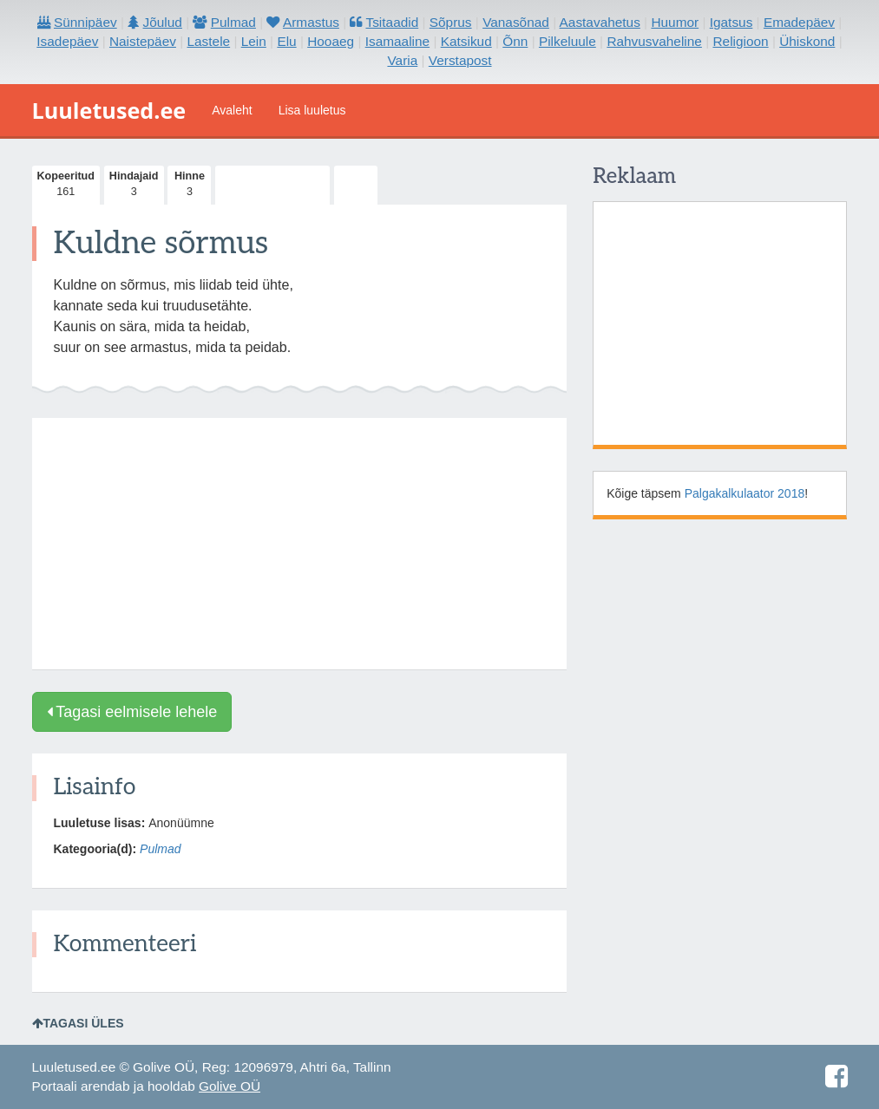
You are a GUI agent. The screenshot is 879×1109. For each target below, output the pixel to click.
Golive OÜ (229, 1086)
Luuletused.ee (109, 110)
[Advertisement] (300, 543)
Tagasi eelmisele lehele (132, 712)
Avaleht (232, 110)
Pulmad (160, 849)
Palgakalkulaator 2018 (745, 493)
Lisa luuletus (312, 110)
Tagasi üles (78, 1023)
